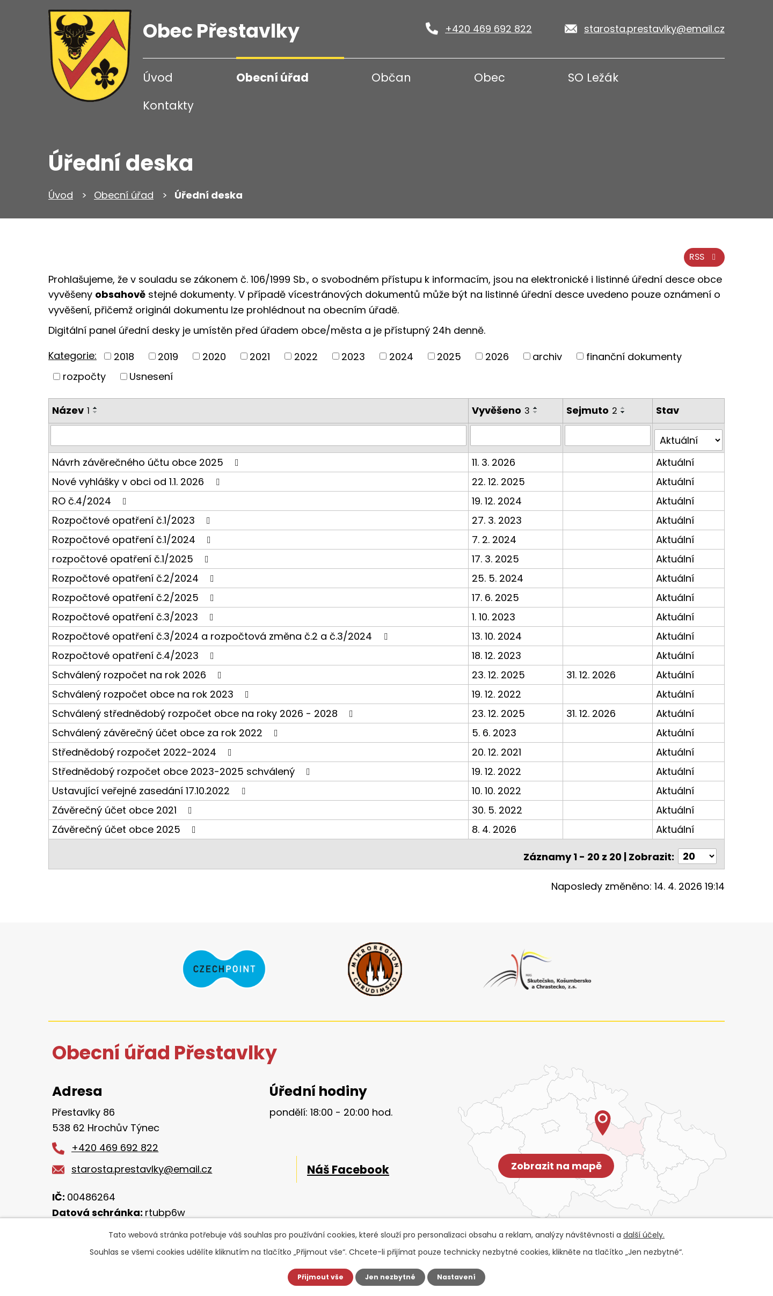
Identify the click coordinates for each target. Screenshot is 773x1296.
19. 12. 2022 (498, 695)
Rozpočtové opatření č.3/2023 (135, 618)
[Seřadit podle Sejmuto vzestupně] (625, 415)
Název (71, 417)
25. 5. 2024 (499, 580)
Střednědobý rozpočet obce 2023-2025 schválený (183, 773)
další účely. (644, 1233)
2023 (353, 363)
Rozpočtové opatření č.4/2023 (135, 657)
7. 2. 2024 (495, 541)
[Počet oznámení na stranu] (697, 853)
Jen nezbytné (390, 1276)
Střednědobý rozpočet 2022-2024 (144, 753)
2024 (401, 363)
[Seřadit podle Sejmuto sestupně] (625, 419)
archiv (547, 363)
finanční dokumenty (634, 363)
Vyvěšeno (502, 417)
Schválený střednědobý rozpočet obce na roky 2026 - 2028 (205, 715)
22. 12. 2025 (500, 483)
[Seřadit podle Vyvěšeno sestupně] (537, 419)
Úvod (158, 77)
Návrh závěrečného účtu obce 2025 (147, 464)
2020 (214, 363)
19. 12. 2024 (498, 502)
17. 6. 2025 (497, 599)
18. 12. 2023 (498, 657)
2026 (497, 363)
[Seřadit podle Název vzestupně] (95, 415)
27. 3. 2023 (498, 522)
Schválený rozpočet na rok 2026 (139, 676)
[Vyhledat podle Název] (259, 442)
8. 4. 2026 (495, 831)
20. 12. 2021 (498, 753)
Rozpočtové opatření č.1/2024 (133, 541)
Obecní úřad (272, 77)
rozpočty (84, 383)
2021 (260, 363)
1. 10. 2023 (495, 618)
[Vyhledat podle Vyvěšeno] (517, 442)
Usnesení (151, 383)
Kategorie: (72, 362)
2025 (449, 363)
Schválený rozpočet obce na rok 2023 (152, 695)
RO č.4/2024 (91, 502)
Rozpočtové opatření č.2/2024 (135, 580)
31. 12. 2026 (592, 676)
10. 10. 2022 (498, 792)
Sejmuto (593, 417)
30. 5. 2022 (498, 811)
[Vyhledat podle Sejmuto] (608, 442)
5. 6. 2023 (495, 734)
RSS (701, 263)
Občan (391, 77)
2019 (168, 363)
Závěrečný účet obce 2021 (124, 811)
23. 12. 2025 (500, 676)
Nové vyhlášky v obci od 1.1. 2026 (138, 483)
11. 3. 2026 (495, 464)
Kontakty (168, 105)
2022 (306, 363)
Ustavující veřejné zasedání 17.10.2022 (151, 792)
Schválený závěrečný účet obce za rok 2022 (167, 734)
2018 (124, 363)
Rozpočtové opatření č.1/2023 (133, 522)
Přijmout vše (315, 1276)
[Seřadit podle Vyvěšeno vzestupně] (537, 415)
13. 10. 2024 (498, 638)
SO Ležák (593, 77)
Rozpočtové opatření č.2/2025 (135, 599)
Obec (489, 77)
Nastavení (461, 1276)
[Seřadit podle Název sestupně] (95, 419)
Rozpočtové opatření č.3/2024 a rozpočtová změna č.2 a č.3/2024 (222, 638)
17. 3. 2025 (497, 560)
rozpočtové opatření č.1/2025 (132, 560)
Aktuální (676, 464)
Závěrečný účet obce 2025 (126, 831)
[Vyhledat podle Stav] (689, 442)
